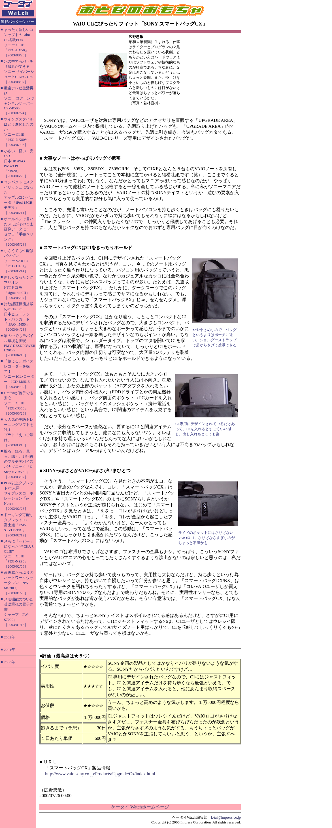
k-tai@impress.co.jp (226, 817)
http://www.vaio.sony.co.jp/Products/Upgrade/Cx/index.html (100, 773)
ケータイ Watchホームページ (140, 806)
